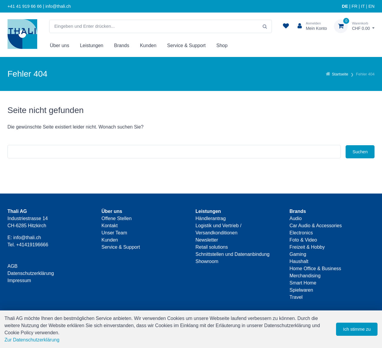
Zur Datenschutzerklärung (31, 339)
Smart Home (302, 282)
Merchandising (305, 275)
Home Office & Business (315, 268)
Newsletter (206, 239)
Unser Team (114, 232)
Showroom (206, 261)
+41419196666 (32, 244)
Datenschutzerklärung (30, 273)
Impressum (19, 280)
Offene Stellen (116, 218)
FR (355, 6)
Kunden (148, 45)
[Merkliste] (286, 26)
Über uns (59, 45)
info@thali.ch (27, 237)
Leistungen (91, 45)
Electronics (301, 232)
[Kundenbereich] (310, 26)
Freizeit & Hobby (307, 247)
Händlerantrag (210, 218)
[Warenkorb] (354, 26)
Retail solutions (211, 247)
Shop (221, 45)
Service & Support (186, 45)
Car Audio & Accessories (315, 225)
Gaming (297, 254)
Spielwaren (301, 290)
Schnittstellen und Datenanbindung (232, 254)
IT (363, 6)
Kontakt (109, 225)
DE (345, 6)
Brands (121, 45)
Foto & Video (303, 239)
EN (372, 6)
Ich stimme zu (357, 329)
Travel (296, 297)
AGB (12, 266)
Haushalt (298, 261)
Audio (295, 218)
